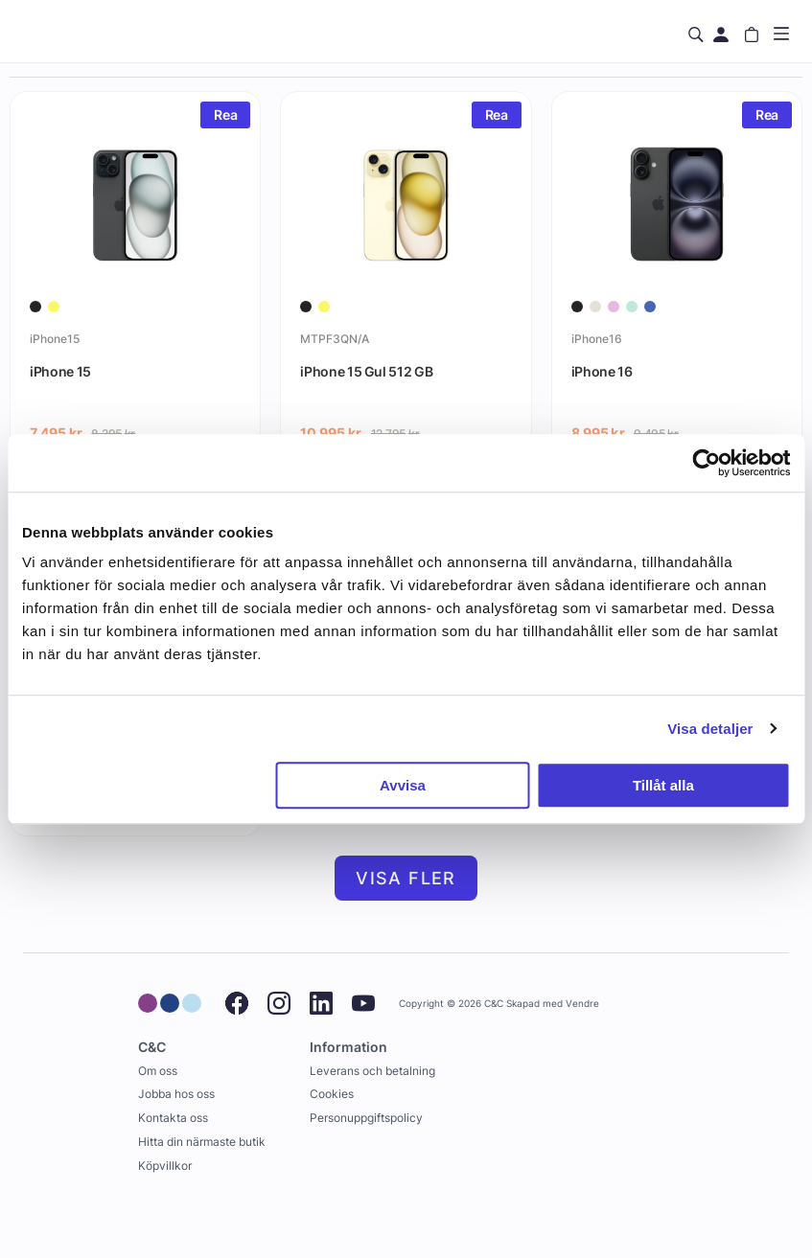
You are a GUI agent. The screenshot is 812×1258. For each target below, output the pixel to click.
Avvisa (403, 785)
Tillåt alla (663, 785)
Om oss (157, 1071)
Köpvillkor (165, 1165)
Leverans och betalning (372, 1071)
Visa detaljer (710, 728)
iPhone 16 (602, 371)
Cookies (332, 1093)
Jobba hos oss (176, 1093)
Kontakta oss (173, 1117)
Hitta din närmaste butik (202, 1141)
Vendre (582, 1003)
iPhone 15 (60, 371)
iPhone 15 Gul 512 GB (366, 371)
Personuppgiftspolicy (366, 1117)
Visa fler (406, 878)
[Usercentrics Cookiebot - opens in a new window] (706, 462)
